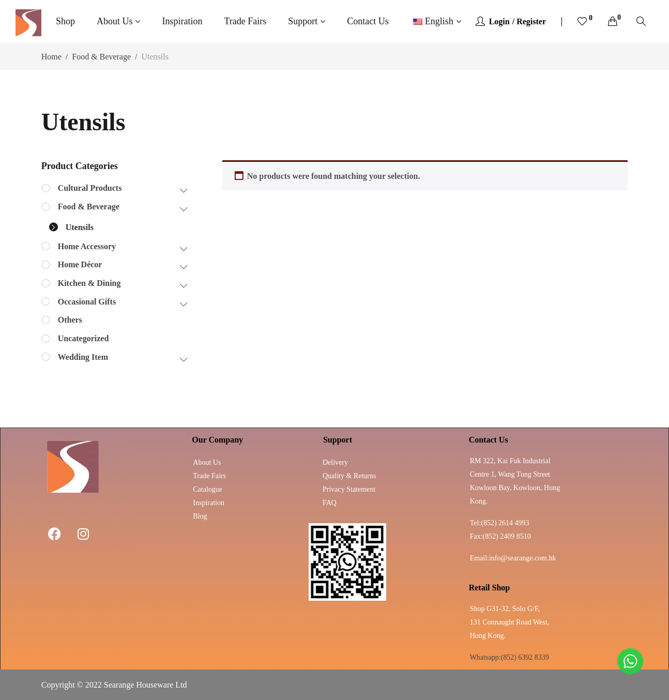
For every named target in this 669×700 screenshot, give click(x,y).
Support (302, 21)
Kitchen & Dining (89, 283)
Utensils (80, 227)
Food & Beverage (101, 56)
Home (51, 56)
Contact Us (368, 21)
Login (499, 21)
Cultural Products (90, 188)
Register (531, 21)
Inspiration (182, 21)
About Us (115, 21)
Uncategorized (83, 338)
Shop (65, 21)
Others (70, 319)
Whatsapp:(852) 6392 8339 (509, 657)
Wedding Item (83, 357)
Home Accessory (87, 246)
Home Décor (80, 264)
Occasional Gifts (87, 301)
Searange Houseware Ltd (145, 684)
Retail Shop (489, 587)
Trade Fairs (245, 21)
